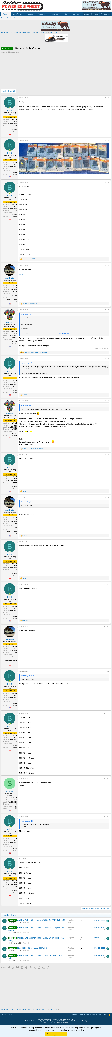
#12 (108, 627)
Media (30, 14)
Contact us (74, 1014)
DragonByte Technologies (74, 1021)
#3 (108, 182)
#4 (108, 265)
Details (84, 1021)
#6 (108, 358)
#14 (108, 713)
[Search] (105, 14)
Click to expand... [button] (64, 334)
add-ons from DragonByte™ (50, 1021)
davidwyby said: (26, 676)
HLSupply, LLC (50, 1022)
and (29, 259)
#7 (108, 401)
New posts (4, 18)
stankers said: (25, 821)
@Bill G (22, 274)
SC (16, 808)
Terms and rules (85, 1014)
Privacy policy (97, 1014)
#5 (108, 310)
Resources (42, 14)
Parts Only (26, 922)
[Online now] (9, 108)
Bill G (5, 52)
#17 (108, 859)
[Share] (105, 97)
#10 (108, 542)
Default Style (7, 1014)
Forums (6, 14)
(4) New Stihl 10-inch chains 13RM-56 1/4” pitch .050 (41, 920)
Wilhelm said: (25, 363)
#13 (108, 671)
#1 (108, 98)
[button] (24, 14)
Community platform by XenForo (56, 1019)
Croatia (14, 344)
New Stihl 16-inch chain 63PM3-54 (32, 948)
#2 (108, 140)
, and (36, 352)
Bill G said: (24, 314)
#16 (108, 816)
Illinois (15, 132)
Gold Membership (72, 14)
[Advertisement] (56, 71)
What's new (17, 14)
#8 (108, 455)
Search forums (15, 18)
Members (55, 14)
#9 (108, 497)
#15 (108, 778)
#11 (108, 584)
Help (105, 1014)
